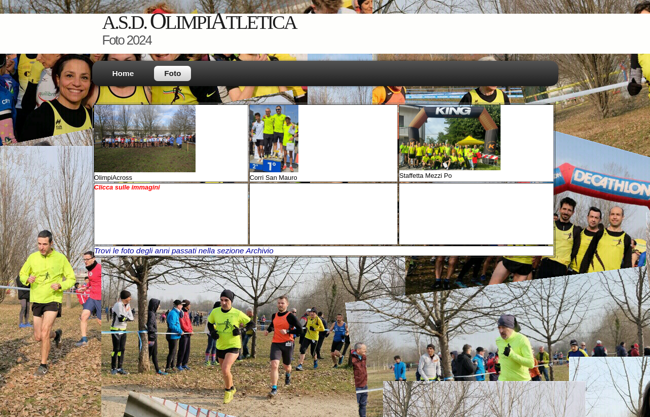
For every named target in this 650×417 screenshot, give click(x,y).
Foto (172, 73)
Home (123, 73)
